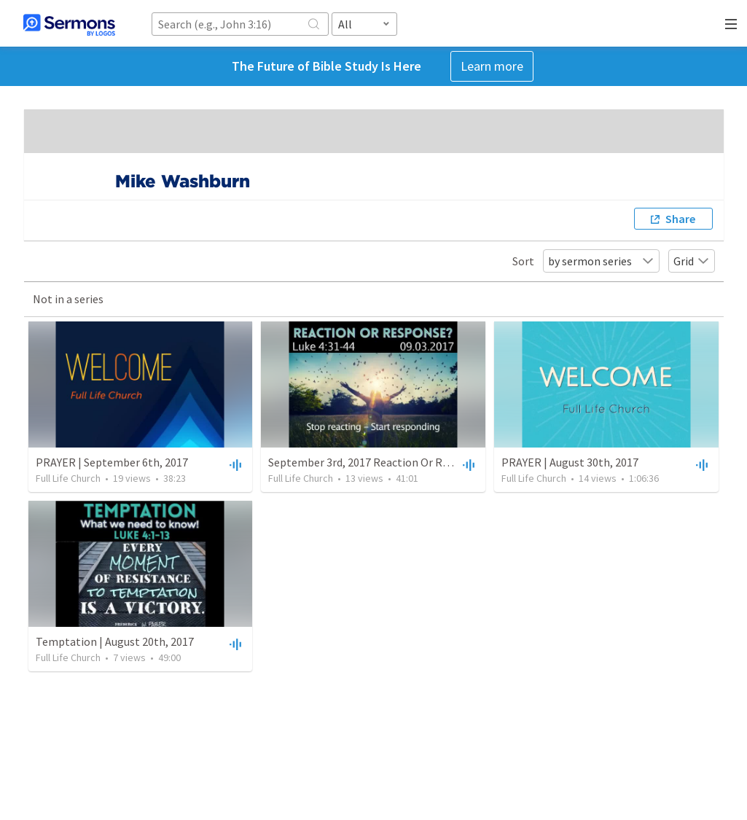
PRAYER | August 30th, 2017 (569, 462)
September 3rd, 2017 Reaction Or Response (376, 462)
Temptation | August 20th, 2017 (115, 641)
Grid (691, 261)
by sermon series (601, 261)
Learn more (492, 66)
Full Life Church (68, 478)
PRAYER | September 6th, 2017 (112, 462)
